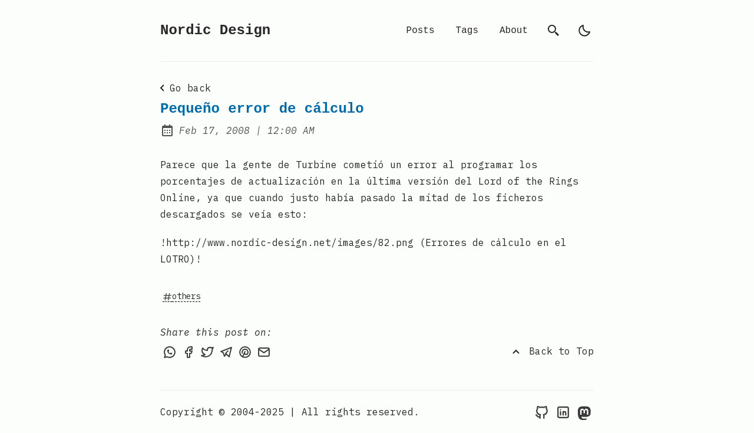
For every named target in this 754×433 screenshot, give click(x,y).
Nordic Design (215, 30)
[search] (553, 30)
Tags (467, 30)
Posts (420, 30)
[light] (584, 30)
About (514, 30)
